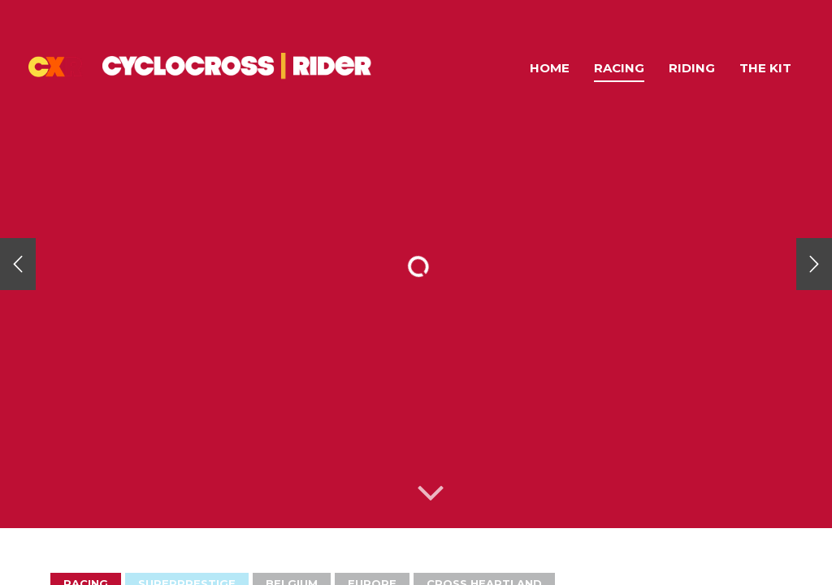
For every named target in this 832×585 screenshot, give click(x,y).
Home (550, 68)
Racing (619, 68)
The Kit (765, 68)
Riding (692, 68)
